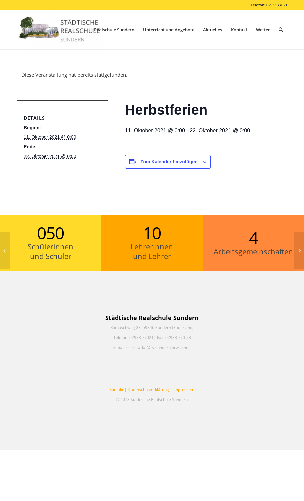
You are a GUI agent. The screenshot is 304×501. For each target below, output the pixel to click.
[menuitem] (114, 29)
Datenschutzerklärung (148, 389)
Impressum (183, 389)
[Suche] (280, 29)
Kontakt (116, 389)
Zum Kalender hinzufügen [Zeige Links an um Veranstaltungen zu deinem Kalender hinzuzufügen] (169, 161)
